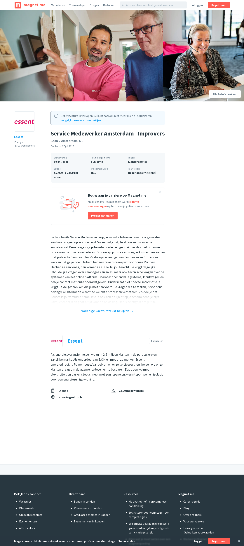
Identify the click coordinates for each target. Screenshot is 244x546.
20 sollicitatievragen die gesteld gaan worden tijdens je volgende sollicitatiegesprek (149, 528)
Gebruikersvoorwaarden (199, 532)
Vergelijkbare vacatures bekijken (81, 120)
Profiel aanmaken (102, 215)
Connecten (157, 341)
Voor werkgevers (193, 521)
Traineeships (77, 5)
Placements (26, 508)
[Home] (30, 5)
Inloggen (197, 5)
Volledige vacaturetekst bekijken (108, 311)
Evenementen (28, 521)
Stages (94, 5)
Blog (186, 508)
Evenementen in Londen (89, 521)
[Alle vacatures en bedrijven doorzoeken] (155, 5)
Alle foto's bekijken (225, 94)
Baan (54, 141)
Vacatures (58, 5)
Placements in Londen (88, 508)
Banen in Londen (84, 501)
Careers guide (191, 501)
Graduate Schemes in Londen (92, 515)
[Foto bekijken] (81, 55)
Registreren (218, 5)
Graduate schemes (30, 515)
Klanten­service (137, 161)
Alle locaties (27, 528)
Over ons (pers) (193, 515)
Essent (18, 137)
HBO (94, 173)
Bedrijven (109, 5)
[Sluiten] (239, 541)
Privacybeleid (191, 528)
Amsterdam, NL (72, 141)
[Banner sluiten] (160, 193)
